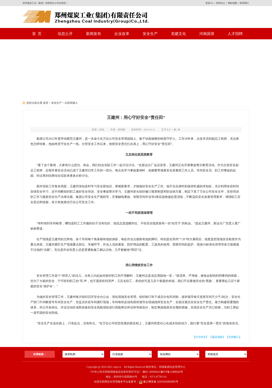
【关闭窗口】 (234, 337)
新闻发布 (93, 34)
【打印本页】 (201, 337)
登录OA (209, 3)
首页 (45, 102)
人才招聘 (235, 34)
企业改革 (121, 34)
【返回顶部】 (217, 337)
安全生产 (150, 34)
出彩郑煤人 (71, 102)
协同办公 (220, 3)
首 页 (37, 34)
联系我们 (244, 3)
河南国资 (206, 34)
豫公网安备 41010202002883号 (158, 381)
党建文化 (178, 34)
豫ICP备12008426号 (171, 371)
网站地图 (232, 3)
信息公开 (65, 34)
